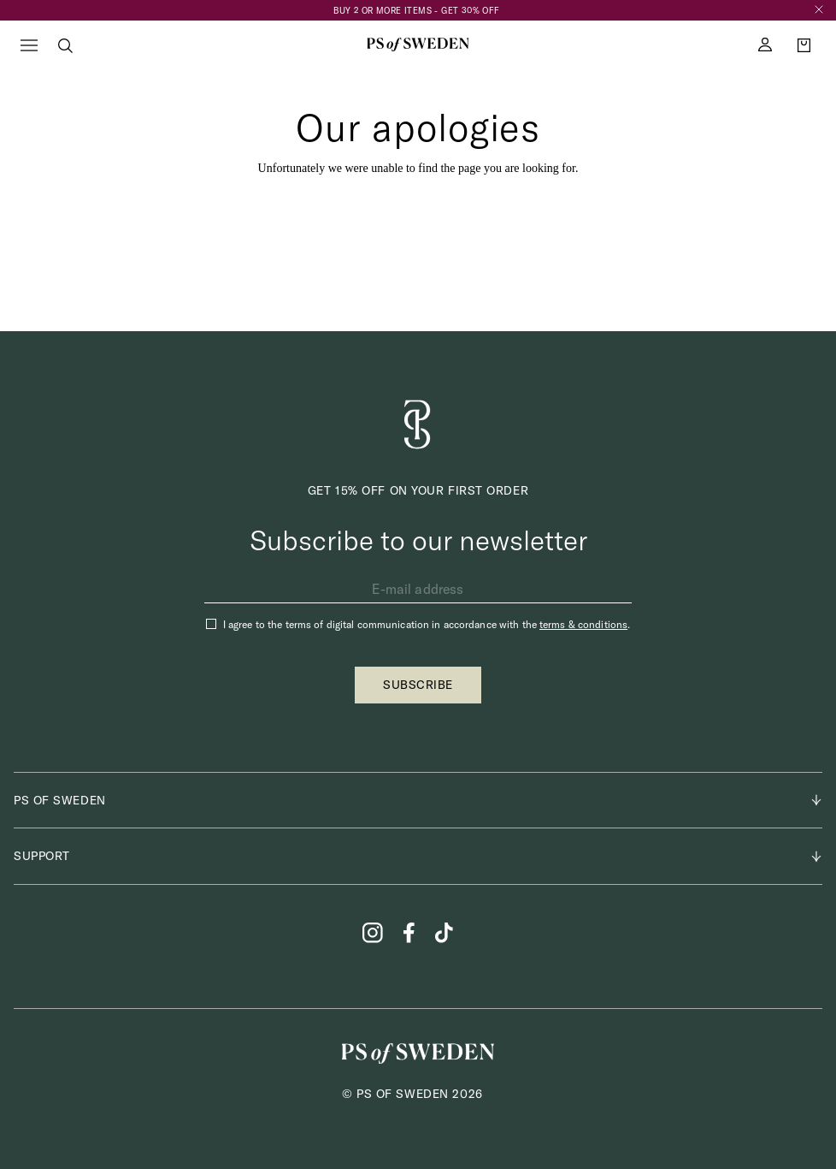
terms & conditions (583, 624)
